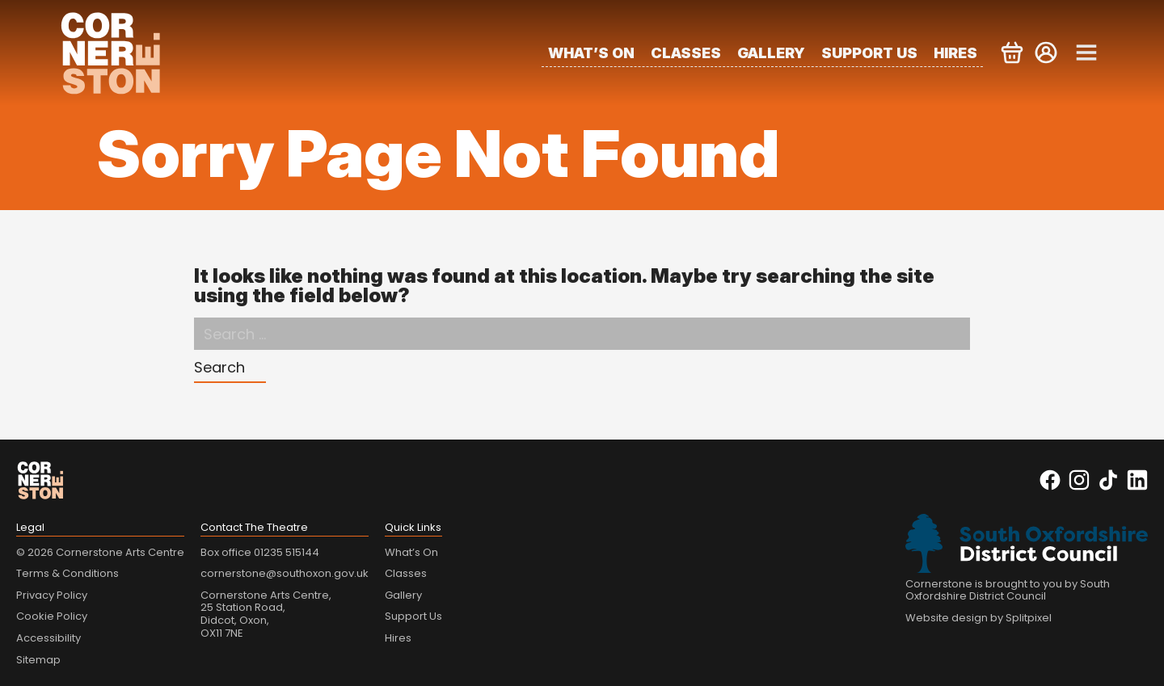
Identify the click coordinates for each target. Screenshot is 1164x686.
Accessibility (48, 638)
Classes (686, 52)
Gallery (771, 52)
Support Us (869, 52)
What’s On (591, 52)
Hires (955, 52)
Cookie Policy (51, 616)
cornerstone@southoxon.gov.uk (284, 573)
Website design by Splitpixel (978, 617)
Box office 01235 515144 (259, 552)
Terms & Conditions (67, 573)
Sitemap (38, 659)
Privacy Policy (51, 595)
